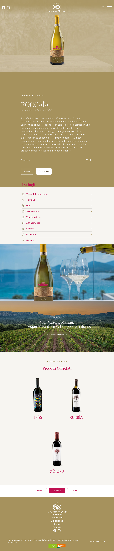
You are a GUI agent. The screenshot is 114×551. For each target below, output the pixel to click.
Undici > (76, 491)
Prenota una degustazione (57, 334)
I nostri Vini (57, 491)
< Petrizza (38, 491)
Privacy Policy (101, 541)
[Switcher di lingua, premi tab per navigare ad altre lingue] (104, 7)
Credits (92, 541)
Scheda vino (44, 171)
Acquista (27, 171)
